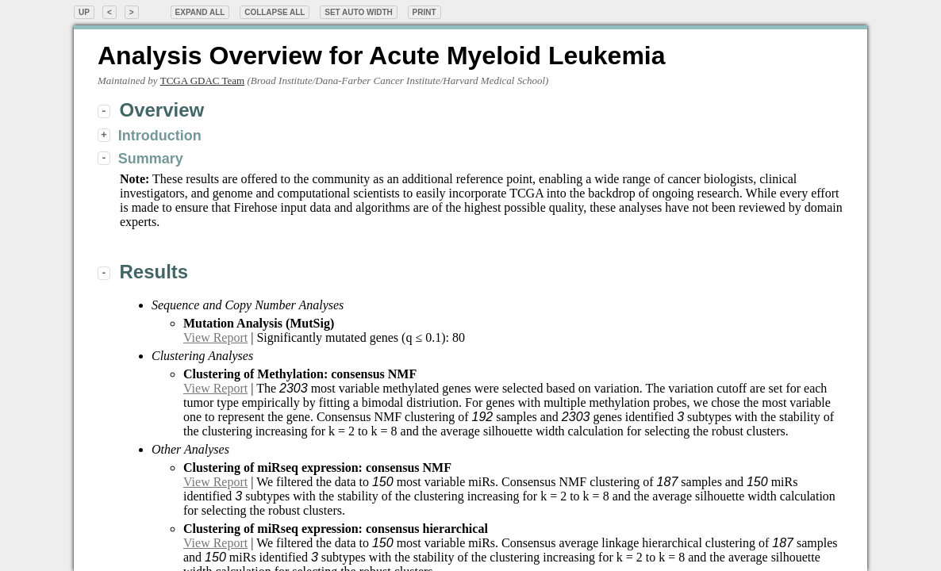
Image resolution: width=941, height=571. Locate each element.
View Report (215, 337)
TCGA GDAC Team (202, 80)
